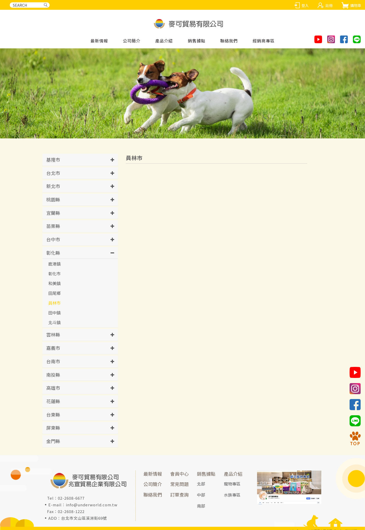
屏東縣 (53, 427)
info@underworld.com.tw (91, 504)
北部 (201, 484)
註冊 (329, 5)
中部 (201, 495)
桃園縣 (53, 199)
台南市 (53, 361)
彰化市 (54, 273)
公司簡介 (152, 484)
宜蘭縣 (53, 212)
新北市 (53, 186)
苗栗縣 (53, 226)
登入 (305, 5)
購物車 (355, 5)
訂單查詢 (179, 494)
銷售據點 (206, 473)
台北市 (53, 173)
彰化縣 (53, 252)
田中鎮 (54, 313)
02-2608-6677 (71, 498)
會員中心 (179, 473)
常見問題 (179, 484)
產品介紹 (233, 473)
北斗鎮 (54, 322)
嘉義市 (53, 347)
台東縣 (53, 414)
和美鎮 (54, 283)
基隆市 (53, 159)
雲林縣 (53, 334)
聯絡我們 (152, 494)
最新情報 (152, 473)
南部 (201, 506)
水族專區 (232, 495)
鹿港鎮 (54, 264)
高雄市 (53, 387)
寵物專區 (232, 484)
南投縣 (53, 374)
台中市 (53, 239)
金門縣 (53, 441)
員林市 (54, 303)
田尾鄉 (54, 293)
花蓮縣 (53, 401)
